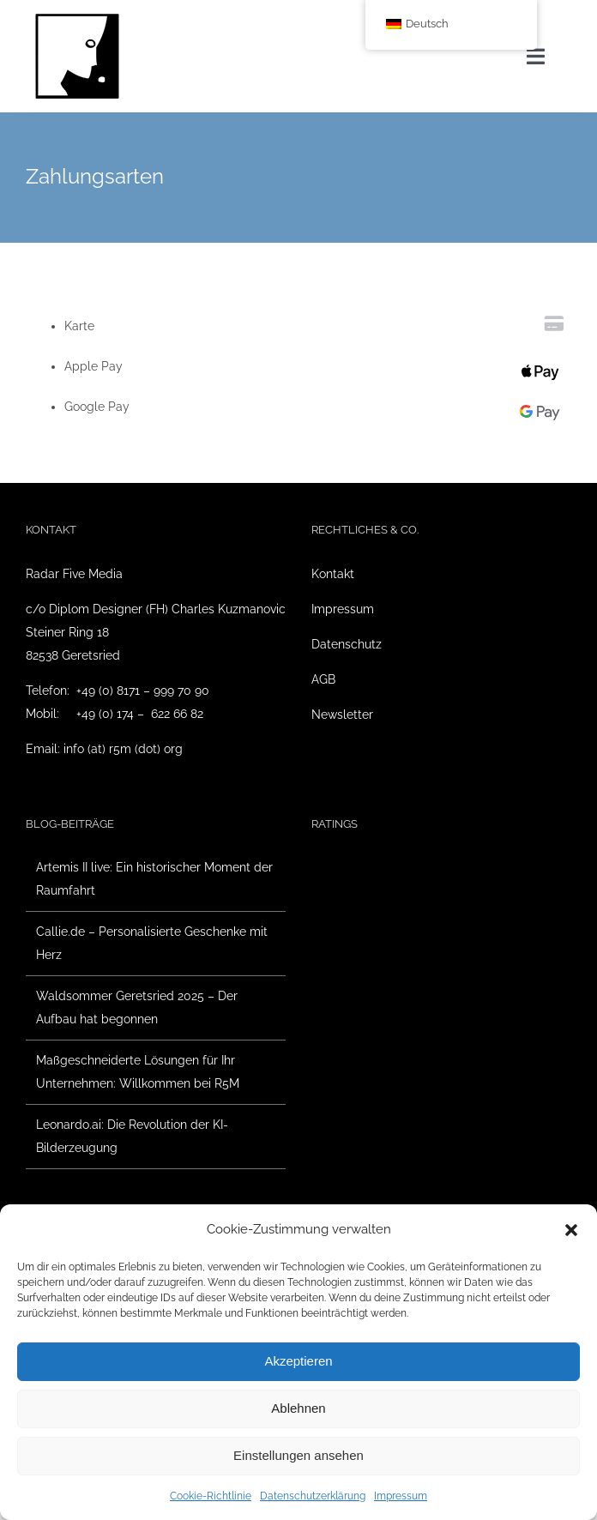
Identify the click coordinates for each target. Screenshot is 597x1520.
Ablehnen (298, 1408)
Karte (79, 326)
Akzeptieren (298, 1361)
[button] (571, 1230)
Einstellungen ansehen (298, 1455)
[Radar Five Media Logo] (77, 19)
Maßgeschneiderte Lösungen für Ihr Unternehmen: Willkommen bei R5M (137, 1071)
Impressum (400, 1496)
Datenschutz (346, 644)
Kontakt (332, 574)
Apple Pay (93, 366)
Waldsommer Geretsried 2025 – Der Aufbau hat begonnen (137, 1007)
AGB (323, 679)
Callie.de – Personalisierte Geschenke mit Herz (152, 943)
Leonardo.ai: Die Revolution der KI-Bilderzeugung (132, 1136)
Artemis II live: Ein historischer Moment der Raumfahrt (154, 878)
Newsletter (342, 714)
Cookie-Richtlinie (210, 1496)
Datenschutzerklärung (312, 1496)
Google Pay (97, 406)
